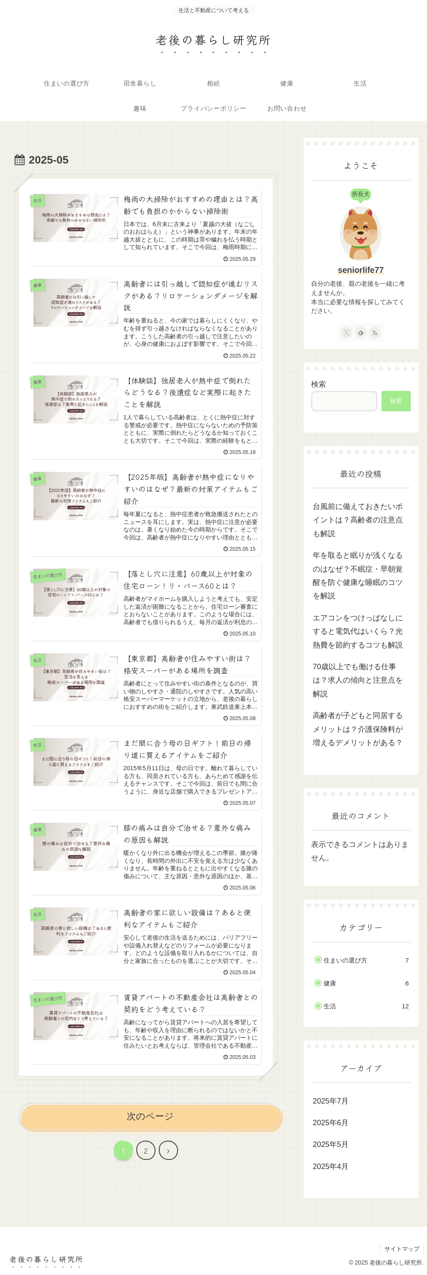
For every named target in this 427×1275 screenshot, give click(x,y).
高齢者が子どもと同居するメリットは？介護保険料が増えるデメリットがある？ (358, 729)
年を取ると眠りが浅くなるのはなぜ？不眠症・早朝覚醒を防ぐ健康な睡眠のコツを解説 (358, 575)
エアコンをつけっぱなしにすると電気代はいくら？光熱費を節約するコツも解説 (358, 631)
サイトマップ (401, 1248)
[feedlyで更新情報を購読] (360, 332)
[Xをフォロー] (346, 332)
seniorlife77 (361, 270)
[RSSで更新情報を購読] (374, 332)
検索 (318, 384)
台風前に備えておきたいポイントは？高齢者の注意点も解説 (358, 520)
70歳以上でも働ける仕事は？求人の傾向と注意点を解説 (358, 680)
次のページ (150, 1119)
